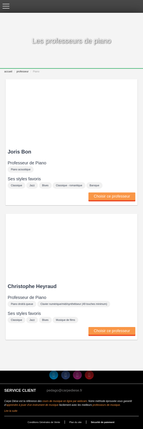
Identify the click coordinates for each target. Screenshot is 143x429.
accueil (8, 71)
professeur (22, 71)
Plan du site (75, 422)
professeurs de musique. (107, 404)
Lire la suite (10, 410)
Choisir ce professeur (112, 196)
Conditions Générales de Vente (44, 422)
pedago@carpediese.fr (64, 390)
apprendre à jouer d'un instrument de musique (32, 404)
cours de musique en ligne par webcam (64, 401)
